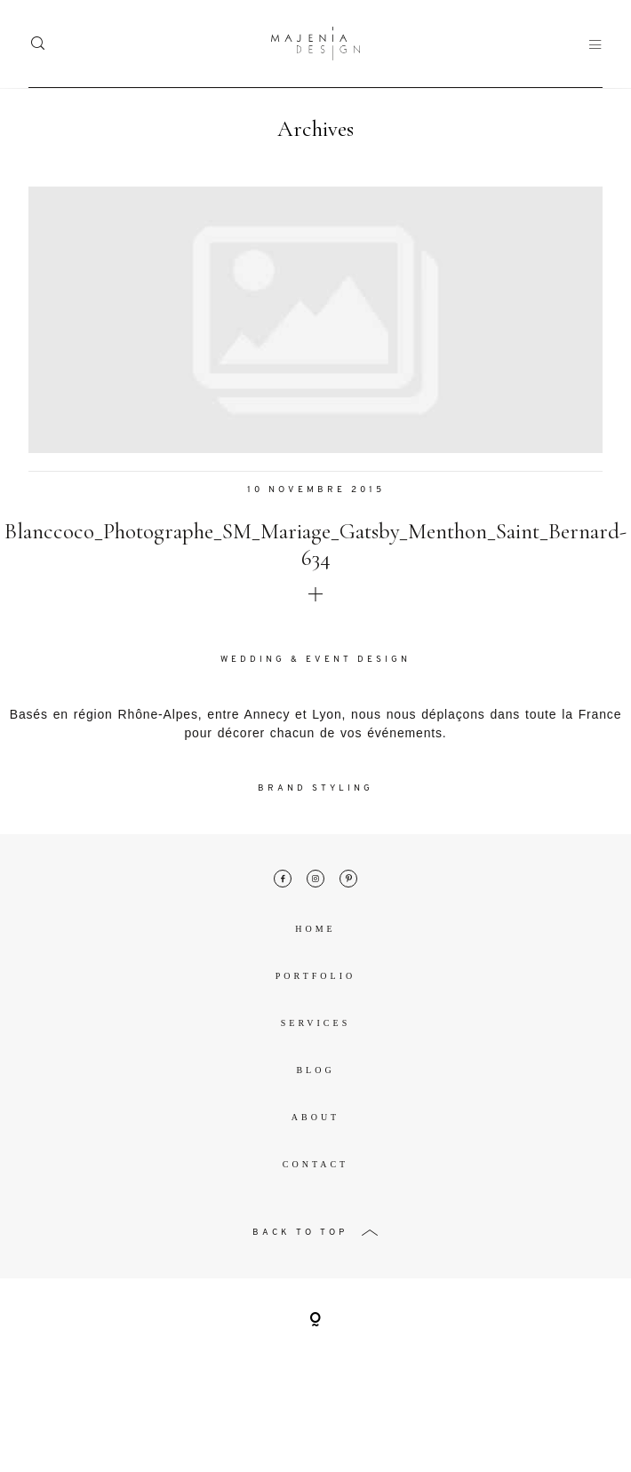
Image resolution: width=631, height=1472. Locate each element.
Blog (315, 1073)
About (315, 1120)
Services (315, 1025)
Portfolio (315, 978)
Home (315, 931)
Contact (315, 1167)
